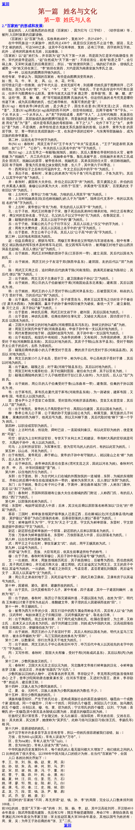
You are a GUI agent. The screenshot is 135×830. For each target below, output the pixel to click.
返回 (5, 4)
